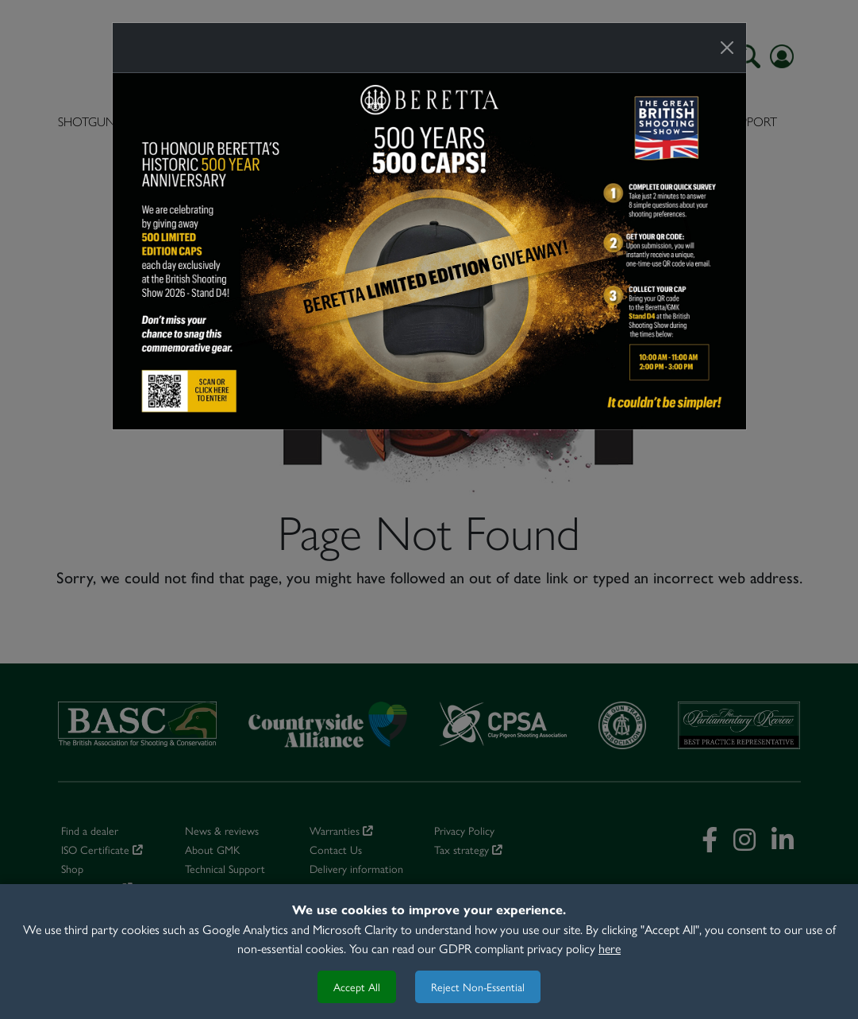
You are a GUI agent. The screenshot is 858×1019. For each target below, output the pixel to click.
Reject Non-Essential (478, 986)
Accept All (356, 986)
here (609, 948)
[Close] (727, 47)
